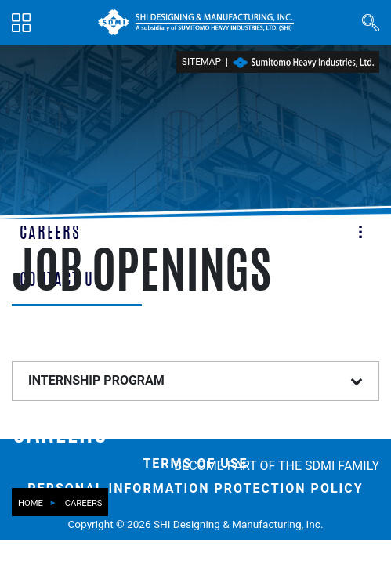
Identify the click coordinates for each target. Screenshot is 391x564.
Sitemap (201, 61)
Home (30, 503)
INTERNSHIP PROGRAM (96, 380)
